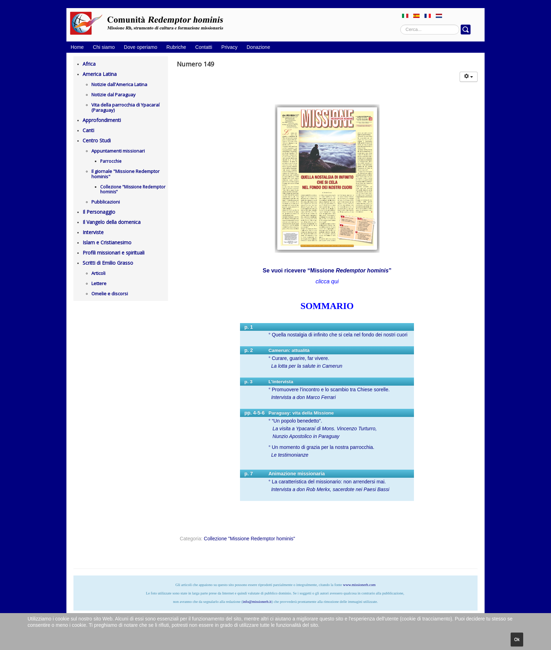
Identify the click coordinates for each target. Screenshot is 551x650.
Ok (516, 639)
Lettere (98, 283)
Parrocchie (111, 161)
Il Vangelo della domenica (112, 222)
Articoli (98, 273)
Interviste (93, 232)
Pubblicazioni (105, 202)
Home (77, 47)
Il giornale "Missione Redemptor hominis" (125, 174)
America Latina (100, 74)
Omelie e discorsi (109, 293)
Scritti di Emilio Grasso (108, 262)
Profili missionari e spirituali (113, 252)
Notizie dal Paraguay (113, 94)
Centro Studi (97, 140)
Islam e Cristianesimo (107, 242)
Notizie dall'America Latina (119, 84)
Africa (89, 63)
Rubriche (176, 47)
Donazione (258, 47)
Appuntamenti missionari (118, 151)
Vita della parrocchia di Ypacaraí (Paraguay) (125, 107)
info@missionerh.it (256, 602)
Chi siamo (104, 47)
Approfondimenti (102, 120)
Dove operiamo (140, 47)
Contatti (203, 47)
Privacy (229, 47)
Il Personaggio (99, 211)
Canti (88, 130)
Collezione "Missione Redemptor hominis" (133, 189)
